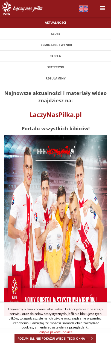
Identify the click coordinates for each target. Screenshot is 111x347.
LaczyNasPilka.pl (55, 114)
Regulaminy (56, 78)
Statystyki (55, 67)
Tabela (55, 56)
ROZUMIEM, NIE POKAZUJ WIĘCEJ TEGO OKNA (56, 338)
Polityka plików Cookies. (55, 332)
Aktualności (55, 22)
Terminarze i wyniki (55, 45)
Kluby (55, 34)
